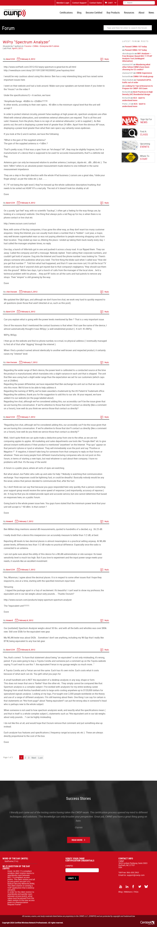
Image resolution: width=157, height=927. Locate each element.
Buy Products (113, 12)
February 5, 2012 (30, 291)
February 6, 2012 (27, 311)
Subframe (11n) (11, 861)
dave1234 (10, 59)
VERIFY (71, 878)
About (141, 12)
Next (34, 757)
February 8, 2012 (26, 620)
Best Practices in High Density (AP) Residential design (137, 93)
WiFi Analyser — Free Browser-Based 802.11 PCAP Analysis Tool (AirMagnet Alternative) (137, 57)
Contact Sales (95, 2)
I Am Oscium (11, 291)
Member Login (63, 2)
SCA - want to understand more (133, 99)
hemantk (126, 76)
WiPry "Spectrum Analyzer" (26, 41)
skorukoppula (128, 53)
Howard (9, 521)
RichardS (126, 91)
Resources (129, 12)
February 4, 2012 (27, 59)
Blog (79, 12)
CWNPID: (69, 865)
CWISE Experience (144, 73)
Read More (77, 840)
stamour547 (127, 64)
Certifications (66, 12)
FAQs (136, 891)
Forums (27, 46)
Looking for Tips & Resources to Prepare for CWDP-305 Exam (137, 87)
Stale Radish (127, 80)
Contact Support (79, 2)
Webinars (128, 891)
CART (110, 2)
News (151, 12)
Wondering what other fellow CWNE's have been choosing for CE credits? (136, 67)
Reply (107, 59)
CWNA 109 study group (143, 76)
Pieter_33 (126, 103)
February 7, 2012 (30, 362)
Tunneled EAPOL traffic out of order (136, 81)
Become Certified (94, 12)
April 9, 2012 (17, 48)
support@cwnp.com (135, 875)
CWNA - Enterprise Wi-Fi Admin (46, 46)
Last (40, 757)
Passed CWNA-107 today (136, 46)
